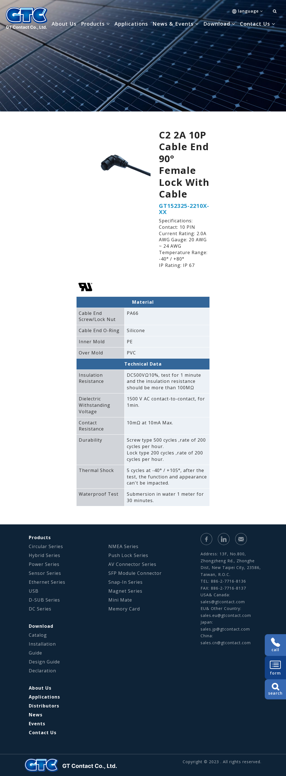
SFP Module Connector (135, 573)
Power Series (44, 564)
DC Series (40, 609)
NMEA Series (123, 546)
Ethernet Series (47, 582)
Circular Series (46, 546)
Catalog (38, 635)
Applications (131, 23)
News (35, 715)
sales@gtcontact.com (223, 601)
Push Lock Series (128, 555)
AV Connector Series (132, 564)
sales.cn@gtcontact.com (226, 642)
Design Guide (44, 662)
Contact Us (42, 732)
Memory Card (124, 609)
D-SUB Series (44, 600)
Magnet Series (125, 591)
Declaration (42, 671)
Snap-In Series (125, 582)
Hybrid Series (44, 555)
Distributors (44, 706)
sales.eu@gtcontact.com (226, 615)
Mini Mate (120, 600)
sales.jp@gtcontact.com (225, 629)
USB (34, 591)
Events (37, 724)
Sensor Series (45, 573)
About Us (64, 23)
